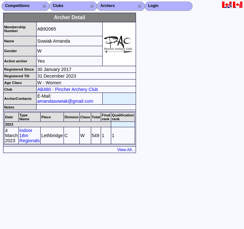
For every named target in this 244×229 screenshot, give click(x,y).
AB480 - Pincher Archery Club (67, 89)
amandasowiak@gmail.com (65, 101)
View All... (126, 149)
